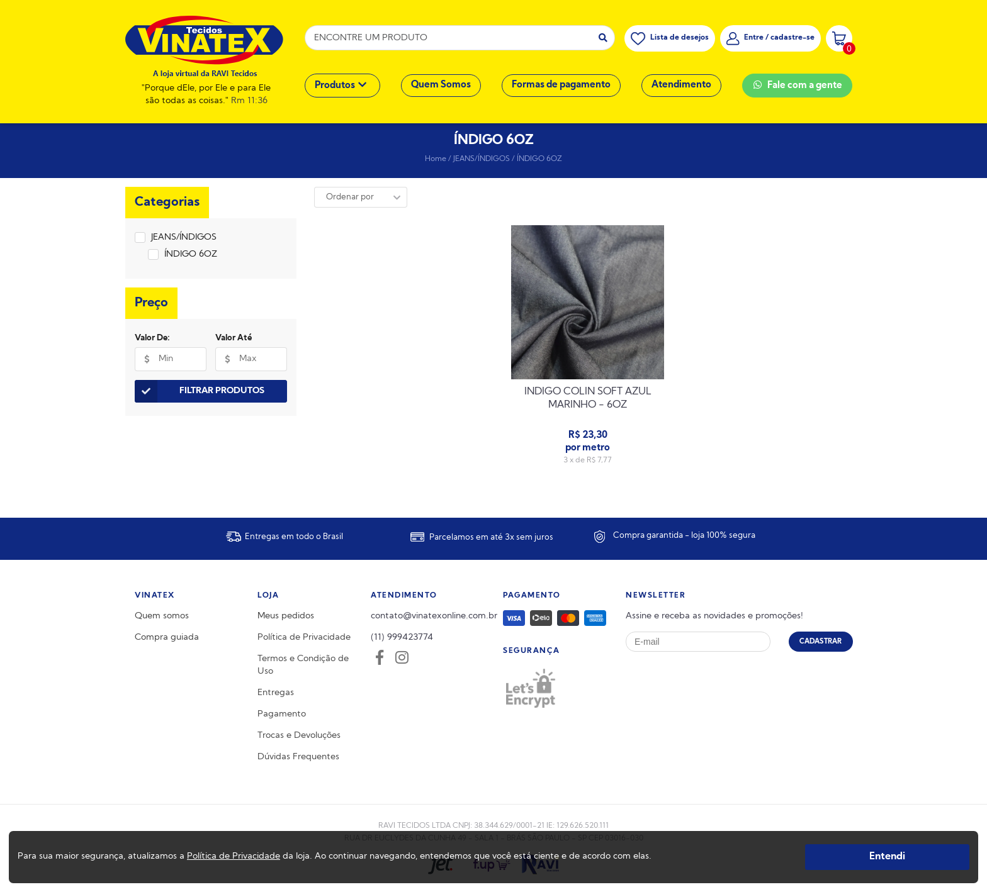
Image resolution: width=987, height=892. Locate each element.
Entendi (887, 857)
